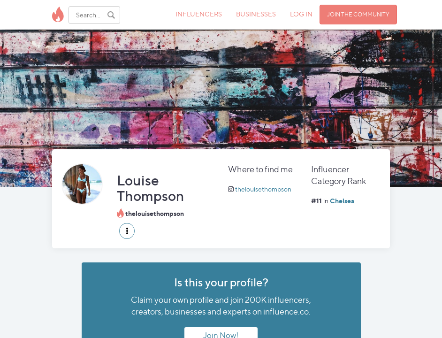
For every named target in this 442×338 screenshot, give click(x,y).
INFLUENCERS (198, 14)
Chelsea (342, 201)
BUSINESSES (256, 14)
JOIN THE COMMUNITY (358, 14)
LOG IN (301, 14)
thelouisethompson (263, 189)
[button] (127, 231)
